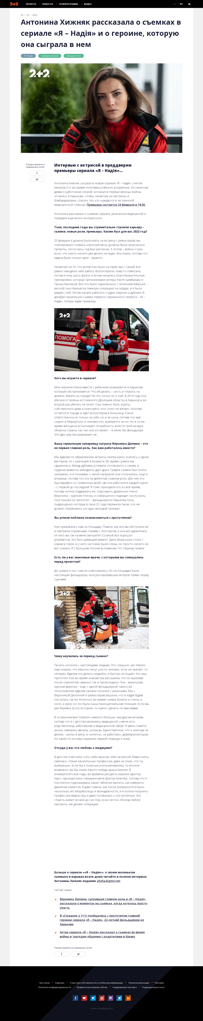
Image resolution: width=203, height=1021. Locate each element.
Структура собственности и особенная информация (96, 982)
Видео (88, 4)
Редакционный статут (153, 987)
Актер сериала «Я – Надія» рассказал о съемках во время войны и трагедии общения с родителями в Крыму (102, 934)
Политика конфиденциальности (54, 987)
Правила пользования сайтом (92, 987)
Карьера (59, 982)
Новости (47, 4)
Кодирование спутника (125, 987)
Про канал (44, 982)
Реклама (159, 982)
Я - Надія (28, 55)
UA (174, 4)
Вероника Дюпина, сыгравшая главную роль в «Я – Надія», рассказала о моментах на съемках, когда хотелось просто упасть (103, 903)
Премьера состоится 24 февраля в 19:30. (116, 205)
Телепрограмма (68, 4)
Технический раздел (138, 982)
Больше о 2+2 (74, 55)
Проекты (31, 4)
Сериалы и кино (49, 55)
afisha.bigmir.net (108, 881)
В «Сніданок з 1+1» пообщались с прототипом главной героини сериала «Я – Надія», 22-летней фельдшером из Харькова (102, 920)
